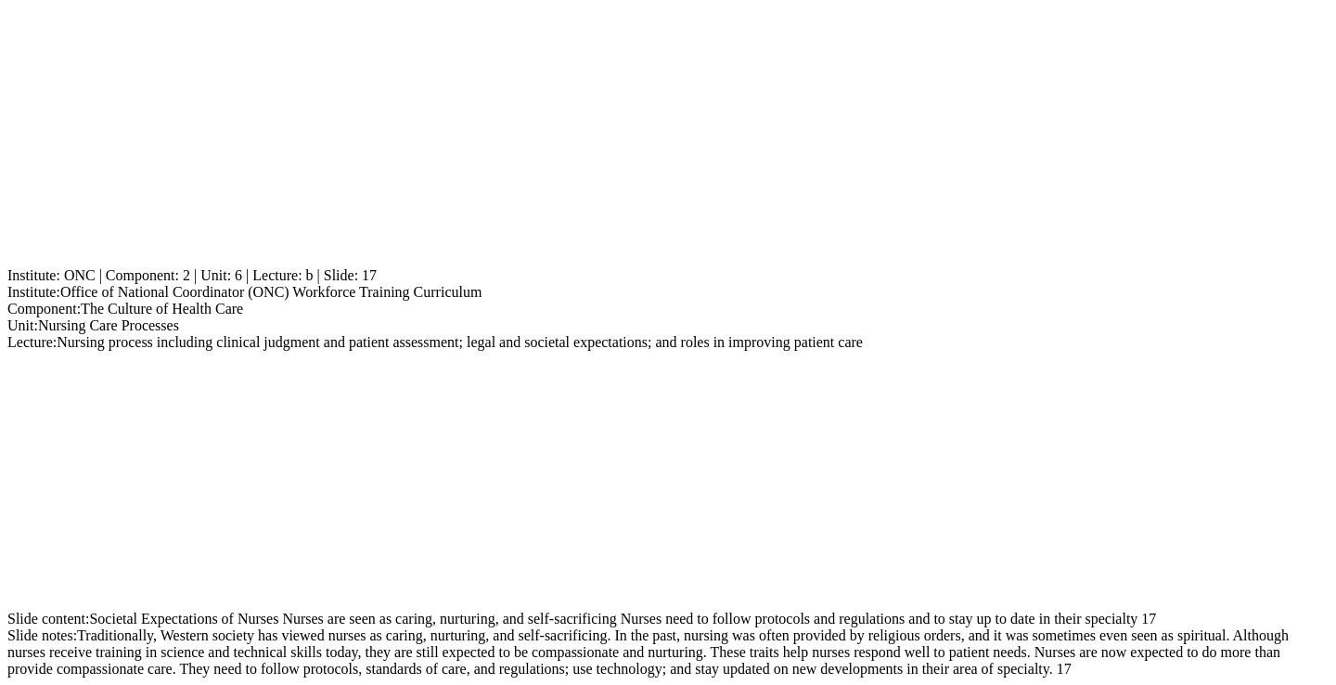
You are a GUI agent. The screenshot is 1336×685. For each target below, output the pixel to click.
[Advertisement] (564, 137)
